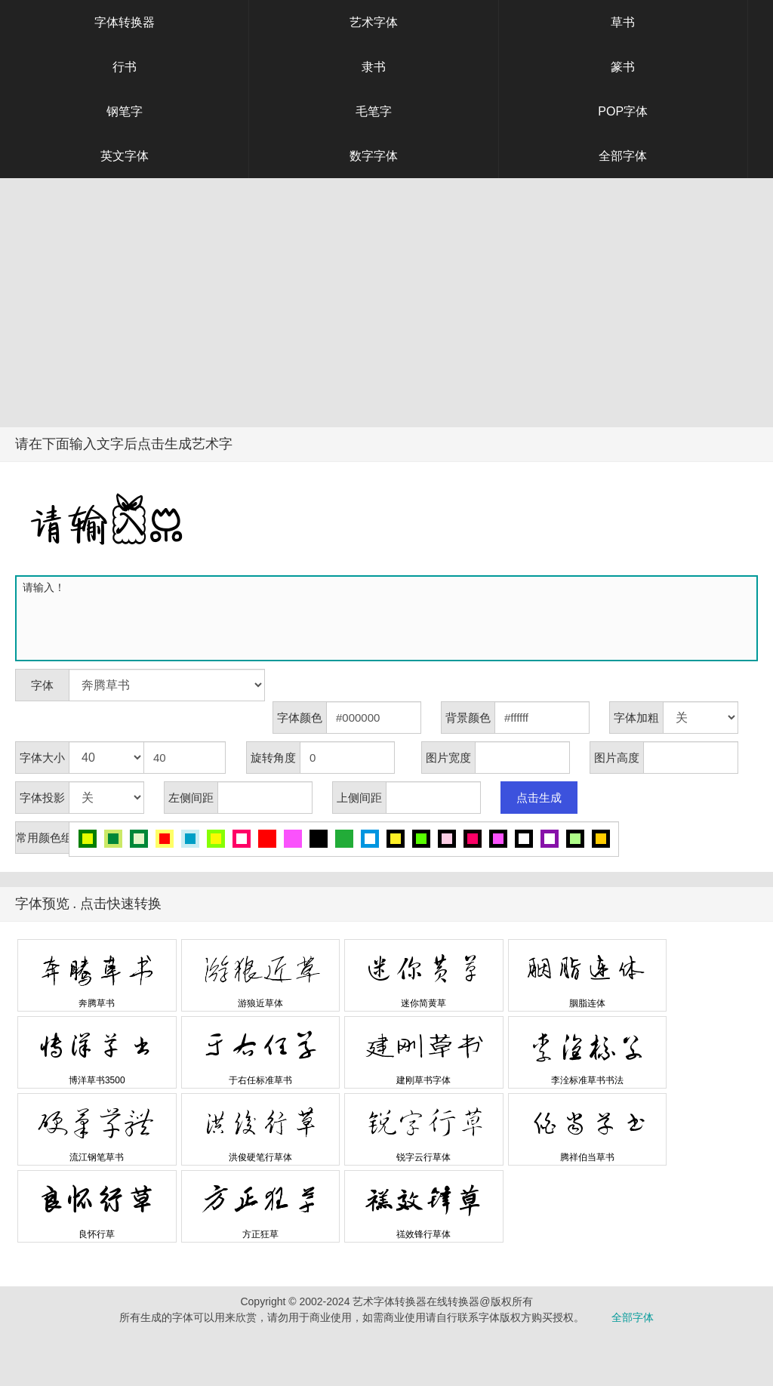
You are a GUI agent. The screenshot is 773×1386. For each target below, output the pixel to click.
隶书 (374, 66)
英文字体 (124, 155)
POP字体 (623, 111)
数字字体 (374, 155)
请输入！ (389, 618)
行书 (124, 66)
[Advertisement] (386, 314)
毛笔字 (374, 111)
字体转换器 (124, 22)
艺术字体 (374, 22)
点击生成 (539, 797)
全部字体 (623, 155)
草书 (623, 22)
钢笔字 (124, 111)
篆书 (623, 66)
